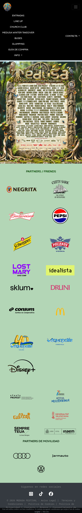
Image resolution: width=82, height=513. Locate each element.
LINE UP (18, 21)
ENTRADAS (18, 15)
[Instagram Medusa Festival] (31, 494)
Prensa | (46, 507)
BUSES (18, 38)
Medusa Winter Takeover (18, 32)
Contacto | (31, 507)
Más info (46, 512)
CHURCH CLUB (18, 26)
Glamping (18, 43)
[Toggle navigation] (76, 7)
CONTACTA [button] (71, 35)
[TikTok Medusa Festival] (41, 494)
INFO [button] (17, 55)
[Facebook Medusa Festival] (51, 494)
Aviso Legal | (51, 500)
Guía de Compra (18, 49)
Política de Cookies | (43, 504)
